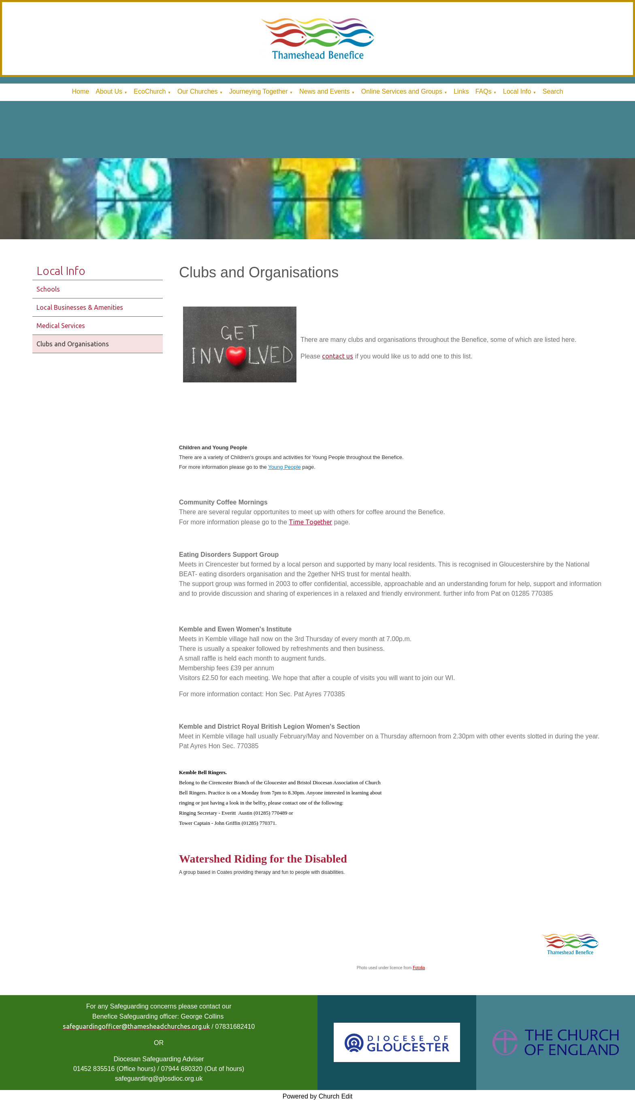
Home (80, 91)
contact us (337, 356)
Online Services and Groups (401, 91)
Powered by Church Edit (318, 1096)
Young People (284, 467)
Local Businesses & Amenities (79, 307)
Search (553, 91)
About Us (109, 91)
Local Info (517, 91)
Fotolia (419, 968)
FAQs (483, 91)
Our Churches (197, 91)
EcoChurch (150, 91)
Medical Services (60, 325)
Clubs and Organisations (72, 344)
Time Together (310, 522)
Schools (48, 289)
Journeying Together (258, 91)
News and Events (324, 91)
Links (461, 91)
